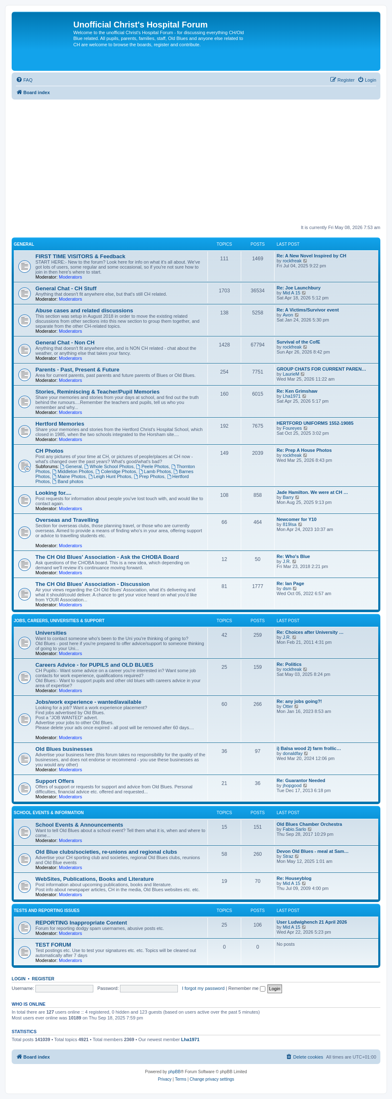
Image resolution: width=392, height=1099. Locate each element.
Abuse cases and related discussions (84, 310)
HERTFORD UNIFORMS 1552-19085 (315, 423)
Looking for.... (53, 493)
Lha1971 (292, 396)
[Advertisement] (196, 162)
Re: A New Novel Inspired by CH (311, 255)
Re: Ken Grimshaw (297, 391)
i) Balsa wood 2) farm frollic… (309, 748)
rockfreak (292, 260)
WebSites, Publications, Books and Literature (94, 879)
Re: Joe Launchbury (299, 287)
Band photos (67, 481)
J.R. (287, 561)
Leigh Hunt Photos (109, 476)
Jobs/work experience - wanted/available (88, 702)
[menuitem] (24, 80)
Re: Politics (289, 664)
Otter (288, 706)
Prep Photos (149, 476)
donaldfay (293, 753)
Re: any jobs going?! (299, 701)
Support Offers (54, 781)
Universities (51, 633)
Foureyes (292, 428)
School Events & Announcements (79, 825)
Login (18, 978)
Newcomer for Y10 (297, 519)
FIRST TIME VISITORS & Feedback (80, 256)
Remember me (246, 988)
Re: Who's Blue (293, 556)
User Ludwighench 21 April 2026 (312, 922)
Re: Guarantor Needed (301, 780)
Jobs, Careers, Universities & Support (59, 620)
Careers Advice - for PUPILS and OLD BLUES (94, 665)
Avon (288, 314)
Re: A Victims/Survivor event (308, 309)
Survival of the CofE (298, 341)
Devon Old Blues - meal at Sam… (313, 851)
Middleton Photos (72, 471)
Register (43, 978)
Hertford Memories (59, 424)
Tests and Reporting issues (47, 910)
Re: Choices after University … (310, 632)
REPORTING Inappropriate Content (81, 923)
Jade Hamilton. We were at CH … (312, 492)
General (24, 244)
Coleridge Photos (115, 471)
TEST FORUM (53, 945)
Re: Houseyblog (294, 878)
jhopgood (292, 785)
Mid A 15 (291, 292)
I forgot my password (203, 988)
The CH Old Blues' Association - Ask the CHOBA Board (107, 557)
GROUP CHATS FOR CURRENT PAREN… (321, 368)
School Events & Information (49, 812)
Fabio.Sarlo (294, 829)
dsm (287, 588)
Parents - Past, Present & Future (77, 369)
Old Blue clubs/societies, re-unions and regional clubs (106, 852)
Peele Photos (152, 466)
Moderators (70, 276)
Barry (288, 497)
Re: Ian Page (290, 583)
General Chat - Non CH (65, 342)
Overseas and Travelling (67, 520)
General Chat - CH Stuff (66, 288)
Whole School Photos (108, 466)
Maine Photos (68, 476)
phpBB (174, 1071)
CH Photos (49, 451)
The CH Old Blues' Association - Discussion (92, 584)
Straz (288, 856)
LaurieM (291, 373)
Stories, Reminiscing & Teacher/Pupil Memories (97, 392)
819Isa (290, 524)
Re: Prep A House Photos (304, 450)
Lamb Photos (155, 471)
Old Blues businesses (63, 749)
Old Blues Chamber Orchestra (309, 824)
